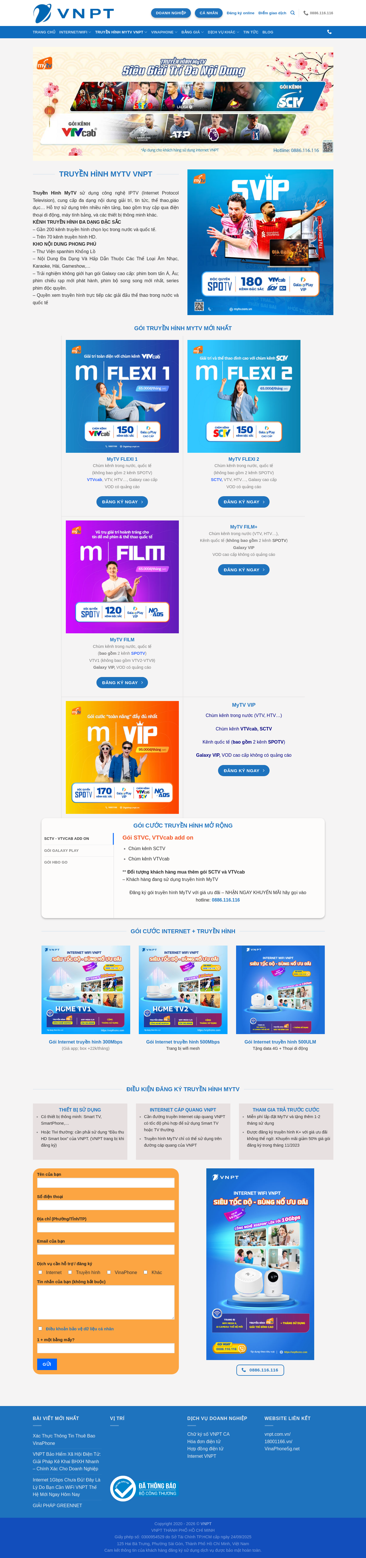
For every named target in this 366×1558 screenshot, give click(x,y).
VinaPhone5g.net (282, 1448)
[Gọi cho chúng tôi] (329, 32)
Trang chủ (44, 32)
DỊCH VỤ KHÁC (223, 32)
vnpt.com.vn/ (278, 1434)
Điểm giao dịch (272, 13)
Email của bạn (106, 1249)
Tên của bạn (106, 1182)
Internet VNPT (201, 1456)
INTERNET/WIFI (75, 32)
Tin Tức (250, 32)
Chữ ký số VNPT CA (208, 1434)
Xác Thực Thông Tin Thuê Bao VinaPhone (64, 1439)
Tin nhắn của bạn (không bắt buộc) (106, 1301)
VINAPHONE (164, 32)
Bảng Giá (192, 32)
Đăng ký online (240, 13)
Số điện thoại (106, 1204)
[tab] (79, 838)
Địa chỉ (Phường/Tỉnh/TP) (106, 1226)
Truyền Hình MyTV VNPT (121, 32)
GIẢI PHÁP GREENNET (57, 1505)
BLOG (267, 32)
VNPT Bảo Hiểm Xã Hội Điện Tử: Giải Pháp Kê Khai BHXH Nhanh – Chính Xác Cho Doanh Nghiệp (67, 1461)
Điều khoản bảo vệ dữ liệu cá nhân (80, 1329)
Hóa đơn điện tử (204, 1441)
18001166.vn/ (278, 1441)
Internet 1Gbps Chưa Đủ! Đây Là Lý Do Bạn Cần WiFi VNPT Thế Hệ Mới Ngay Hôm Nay (66, 1487)
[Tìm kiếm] (292, 12)
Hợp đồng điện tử (205, 1448)
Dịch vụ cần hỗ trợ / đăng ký (64, 1263)
